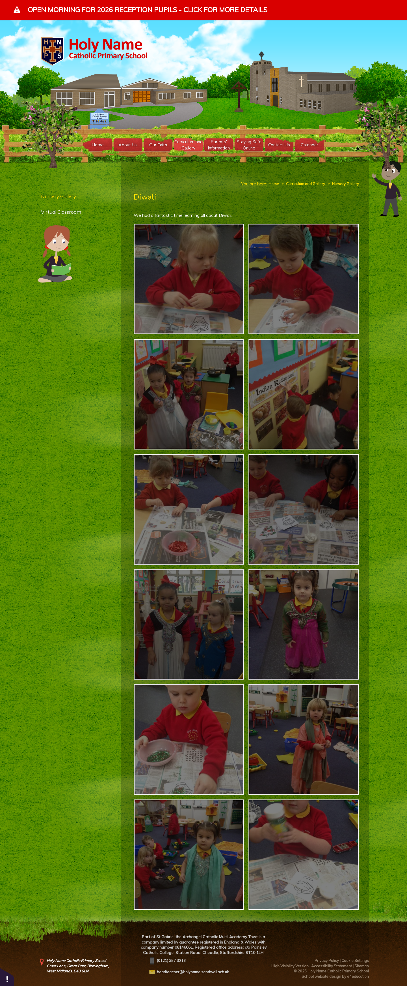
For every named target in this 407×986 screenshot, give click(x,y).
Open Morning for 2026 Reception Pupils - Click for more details (147, 9)
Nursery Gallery (345, 183)
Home (274, 183)
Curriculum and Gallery (305, 183)
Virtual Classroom (61, 212)
